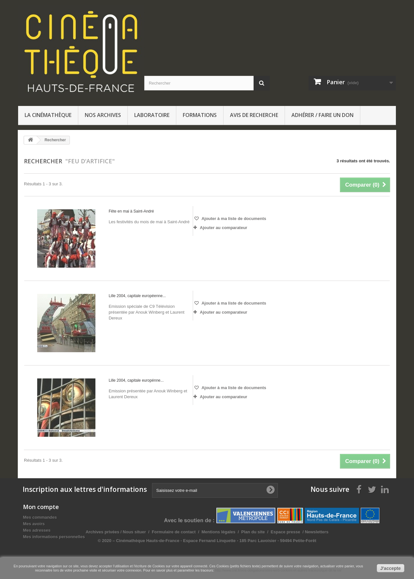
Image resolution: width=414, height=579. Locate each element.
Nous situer (200, 531)
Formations (200, 115)
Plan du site (318, 531)
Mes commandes (40, 517)
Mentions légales (284, 531)
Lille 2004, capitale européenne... (137, 296)
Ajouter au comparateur (223, 227)
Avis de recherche (254, 115)
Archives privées (168, 531)
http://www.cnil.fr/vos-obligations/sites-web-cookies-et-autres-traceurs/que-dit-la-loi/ (278, 570)
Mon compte (41, 507)
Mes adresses (36, 530)
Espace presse (350, 531)
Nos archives (103, 115)
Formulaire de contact (239, 531)
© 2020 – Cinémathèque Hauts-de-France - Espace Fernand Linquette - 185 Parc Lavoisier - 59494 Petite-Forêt (272, 540)
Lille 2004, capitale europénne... (136, 380)
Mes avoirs (34, 523)
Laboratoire (151, 115)
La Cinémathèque (48, 115)
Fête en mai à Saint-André (131, 211)
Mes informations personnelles (54, 536)
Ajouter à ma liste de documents (233, 218)
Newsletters (381, 531)
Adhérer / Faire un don (322, 115)
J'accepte (390, 568)
